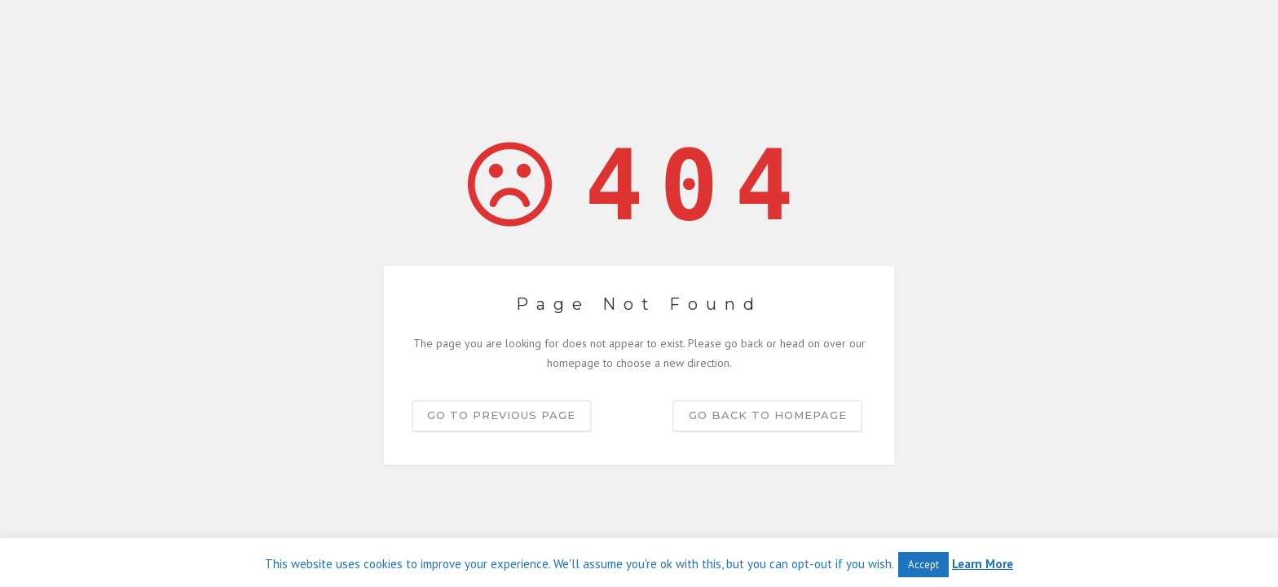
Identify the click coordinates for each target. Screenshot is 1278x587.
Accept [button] (923, 565)
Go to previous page (501, 414)
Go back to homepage (768, 414)
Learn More (982, 564)
